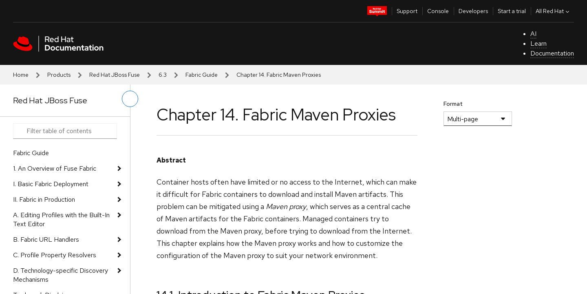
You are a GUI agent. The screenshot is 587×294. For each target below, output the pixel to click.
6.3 (163, 74)
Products (59, 74)
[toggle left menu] (130, 99)
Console (438, 11)
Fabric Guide (201, 74)
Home (21, 74)
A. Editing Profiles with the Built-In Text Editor (61, 219)
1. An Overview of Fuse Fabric (54, 168)
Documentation (552, 53)
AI (533, 33)
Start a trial (512, 11)
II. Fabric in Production (44, 199)
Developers (473, 11)
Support (407, 11)
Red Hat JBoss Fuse (114, 74)
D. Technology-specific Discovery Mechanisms (60, 275)
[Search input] (65, 131)
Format (453, 103)
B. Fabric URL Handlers (46, 239)
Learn (538, 43)
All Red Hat (553, 11)
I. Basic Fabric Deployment (50, 184)
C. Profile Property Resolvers (54, 255)
